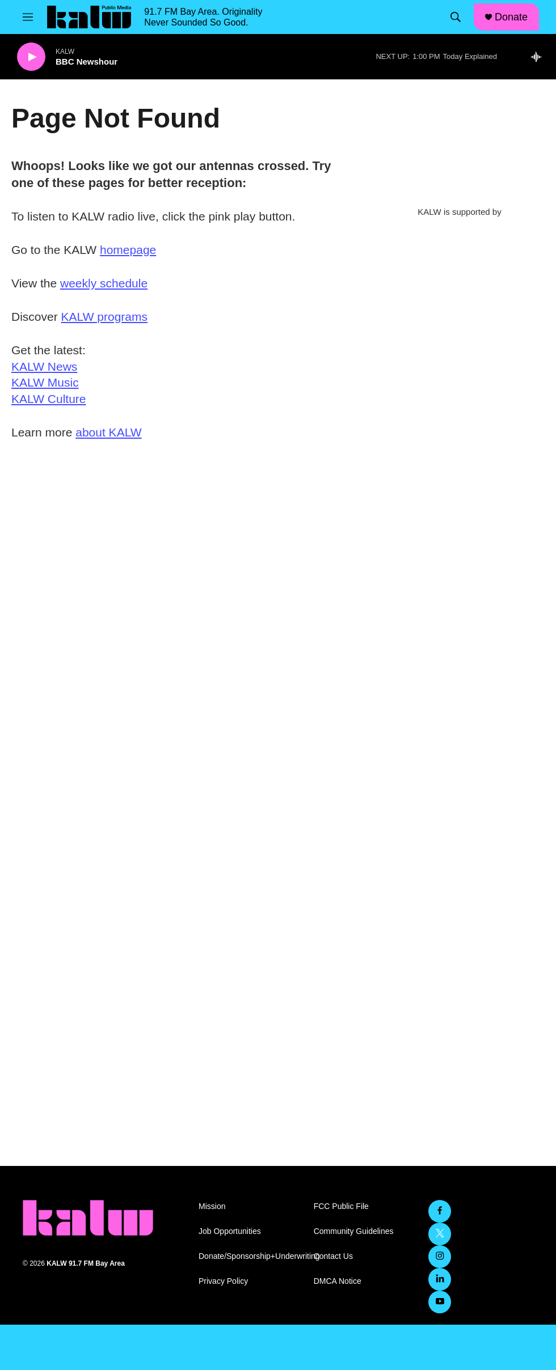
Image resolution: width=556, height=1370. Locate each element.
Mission (212, 1206)
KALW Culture (48, 398)
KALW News (44, 366)
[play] (31, 56)
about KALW (108, 432)
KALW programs (104, 316)
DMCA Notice (337, 1281)
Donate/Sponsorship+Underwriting (251, 1256)
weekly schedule (104, 283)
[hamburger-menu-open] (28, 17)
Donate (511, 17)
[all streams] (539, 56)
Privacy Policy (223, 1281)
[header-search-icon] (455, 17)
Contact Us (333, 1256)
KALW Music (45, 382)
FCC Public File (341, 1206)
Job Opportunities (230, 1231)
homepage (128, 249)
